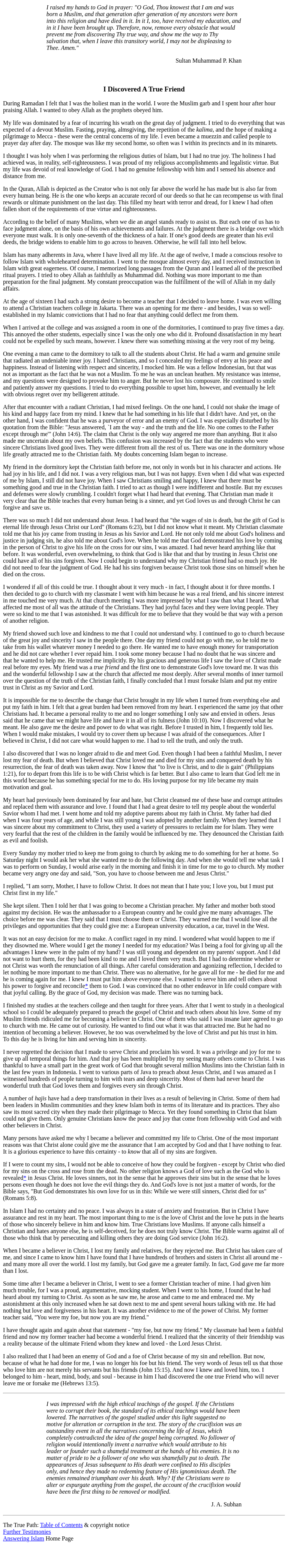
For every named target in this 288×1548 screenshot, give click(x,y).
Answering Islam (23, 1538)
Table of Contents (61, 1525)
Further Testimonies (27, 1532)
